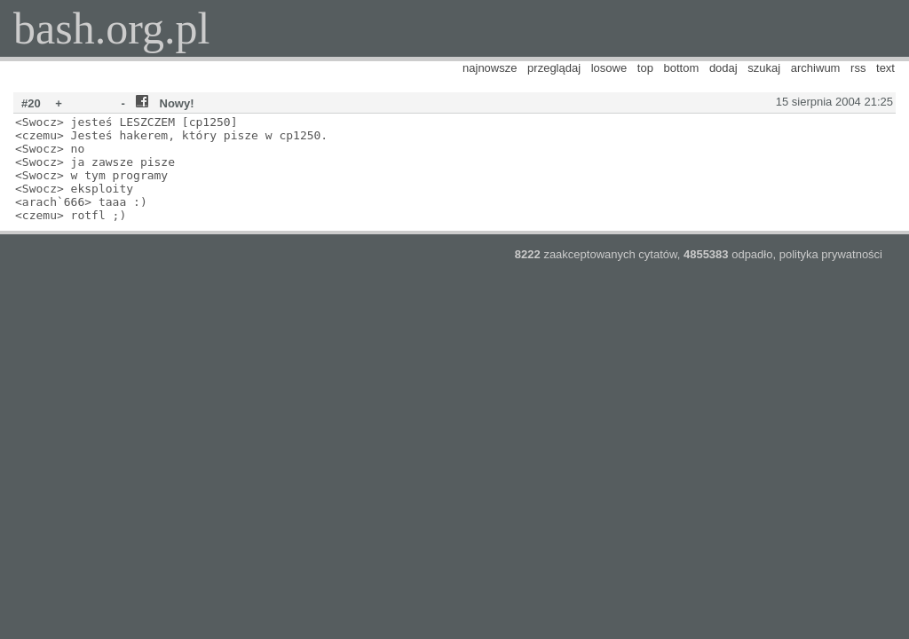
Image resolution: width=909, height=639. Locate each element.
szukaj (763, 68)
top (645, 68)
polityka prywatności (830, 254)
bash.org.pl (111, 28)
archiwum (816, 68)
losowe (609, 68)
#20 (31, 103)
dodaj (723, 68)
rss (858, 68)
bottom (682, 68)
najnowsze (489, 68)
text (885, 68)
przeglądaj (554, 68)
